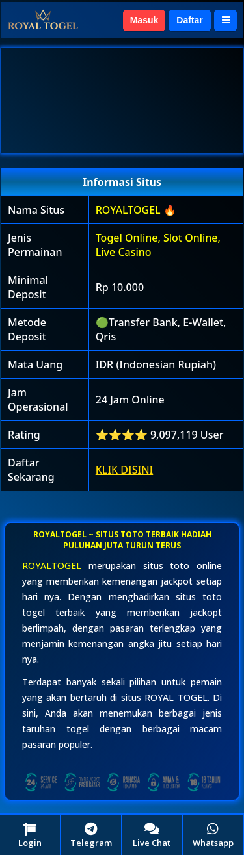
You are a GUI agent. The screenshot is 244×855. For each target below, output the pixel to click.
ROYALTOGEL (51, 565)
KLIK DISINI (125, 470)
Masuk (144, 20)
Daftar (189, 20)
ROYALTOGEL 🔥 (136, 210)
